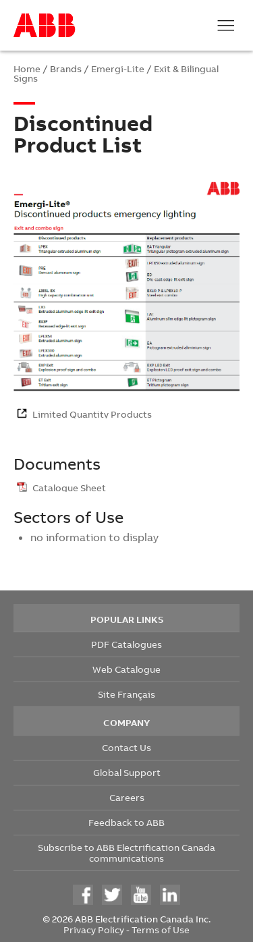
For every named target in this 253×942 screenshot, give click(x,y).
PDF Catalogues (126, 644)
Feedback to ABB (126, 822)
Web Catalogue (126, 669)
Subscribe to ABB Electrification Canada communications (126, 852)
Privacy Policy (93, 929)
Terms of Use (161, 929)
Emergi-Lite (117, 68)
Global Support (127, 772)
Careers (126, 797)
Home (26, 68)
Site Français (126, 694)
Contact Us (126, 747)
